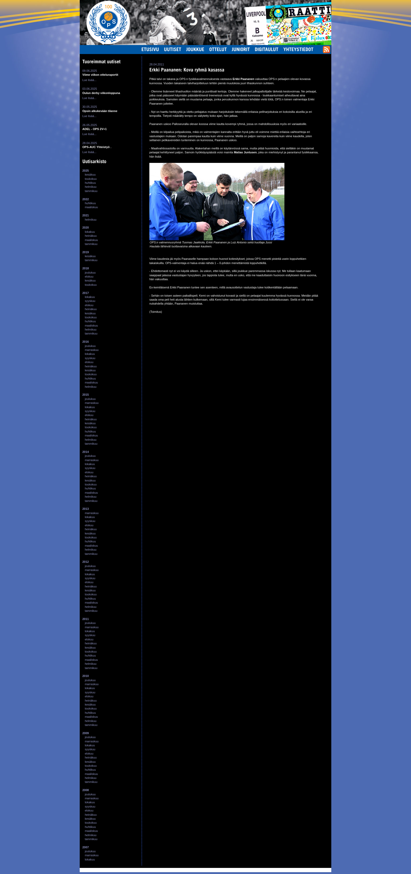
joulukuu (90, 272)
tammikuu (91, 191)
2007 (85, 847)
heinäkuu (91, 235)
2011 (85, 619)
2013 (85, 508)
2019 (85, 252)
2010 (85, 675)
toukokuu (91, 178)
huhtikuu (90, 182)
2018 (85, 268)
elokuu (89, 276)
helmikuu (90, 186)
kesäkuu (90, 174)
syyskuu (90, 300)
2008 (85, 790)
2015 (85, 394)
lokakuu (90, 231)
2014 (85, 451)
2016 (85, 341)
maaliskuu (91, 207)
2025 (85, 170)
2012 (85, 561)
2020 (85, 227)
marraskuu (92, 349)
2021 (85, 215)
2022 (85, 199)
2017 (85, 293)
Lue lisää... (89, 80)
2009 (85, 733)
